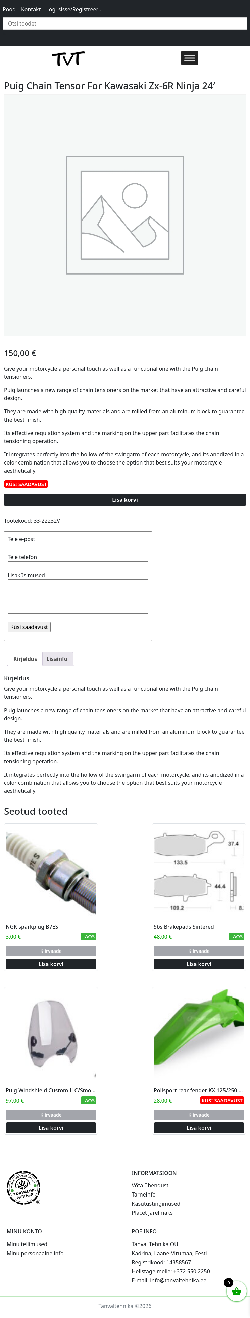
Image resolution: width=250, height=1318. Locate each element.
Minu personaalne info (35, 1253)
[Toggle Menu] (189, 58)
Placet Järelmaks (152, 1212)
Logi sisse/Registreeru (74, 9)
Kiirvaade (51, 951)
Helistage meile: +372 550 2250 (171, 1271)
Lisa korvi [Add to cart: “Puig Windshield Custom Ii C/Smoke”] (51, 1127)
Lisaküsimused (78, 593)
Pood (9, 9)
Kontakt (31, 9)
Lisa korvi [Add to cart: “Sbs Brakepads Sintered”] (199, 964)
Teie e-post (78, 543)
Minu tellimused (27, 1244)
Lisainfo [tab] (56, 659)
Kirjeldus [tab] (25, 659)
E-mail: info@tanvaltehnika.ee (169, 1280)
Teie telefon (78, 561)
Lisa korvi (125, 499)
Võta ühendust (150, 1185)
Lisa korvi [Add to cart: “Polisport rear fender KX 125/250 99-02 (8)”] (199, 1127)
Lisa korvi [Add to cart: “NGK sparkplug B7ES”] (51, 964)
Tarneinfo (144, 1194)
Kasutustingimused (156, 1203)
